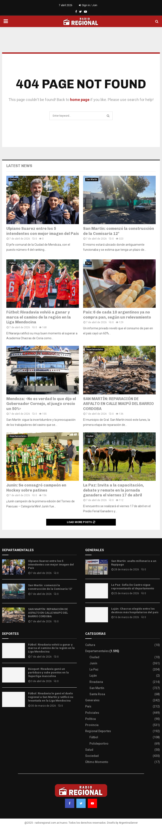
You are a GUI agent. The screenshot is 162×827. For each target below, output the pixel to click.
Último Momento (96, 762)
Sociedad (92, 756)
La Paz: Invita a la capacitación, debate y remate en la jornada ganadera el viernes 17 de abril (113, 490)
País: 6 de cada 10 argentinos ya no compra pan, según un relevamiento (117, 314)
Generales (92, 700)
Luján (93, 675)
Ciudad (13, 179)
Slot (5, 718)
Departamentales (94, 349)
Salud (89, 749)
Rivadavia (96, 682)
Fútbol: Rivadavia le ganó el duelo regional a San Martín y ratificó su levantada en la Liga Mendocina (50, 697)
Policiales (92, 712)
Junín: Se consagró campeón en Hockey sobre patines (36, 487)
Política (90, 719)
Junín (93, 663)
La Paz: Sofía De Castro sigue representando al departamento (132, 586)
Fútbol (12, 263)
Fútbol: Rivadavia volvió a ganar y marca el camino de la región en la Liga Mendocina (38, 317)
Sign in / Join (88, 5)
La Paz (94, 669)
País (88, 263)
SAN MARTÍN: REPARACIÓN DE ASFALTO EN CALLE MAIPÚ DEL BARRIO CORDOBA (118, 403)
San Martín (91, 179)
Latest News (19, 165)
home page (79, 99)
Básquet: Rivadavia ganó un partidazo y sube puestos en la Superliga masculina (48, 672)
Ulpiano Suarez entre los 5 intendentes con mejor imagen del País (42, 231)
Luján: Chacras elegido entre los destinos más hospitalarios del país (134, 610)
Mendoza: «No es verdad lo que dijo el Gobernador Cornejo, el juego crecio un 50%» (41, 403)
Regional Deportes (98, 731)
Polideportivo (98, 743)
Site (10, 718)
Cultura (90, 645)
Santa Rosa (97, 694)
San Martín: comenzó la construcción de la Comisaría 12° (118, 231)
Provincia (14, 349)
